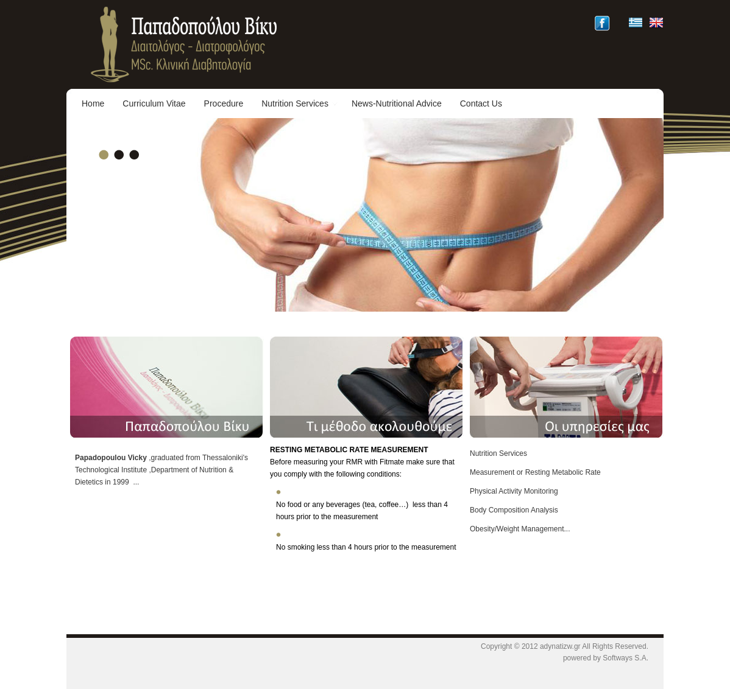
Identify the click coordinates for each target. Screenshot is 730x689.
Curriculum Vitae (153, 103)
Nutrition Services (299, 103)
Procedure (224, 103)
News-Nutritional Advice (397, 103)
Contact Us (481, 103)
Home (93, 103)
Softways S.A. (625, 658)
